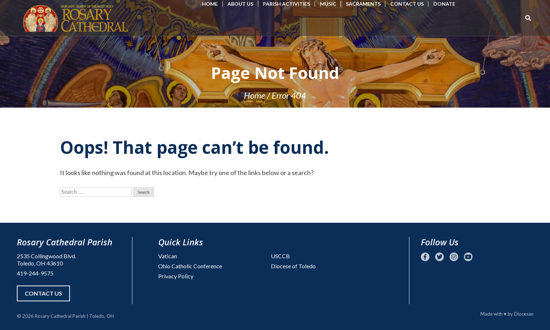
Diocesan (523, 314)
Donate (444, 4)
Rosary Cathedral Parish (60, 316)
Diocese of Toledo (293, 266)
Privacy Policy (175, 276)
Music (328, 4)
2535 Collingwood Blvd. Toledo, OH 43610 (46, 260)
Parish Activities (286, 4)
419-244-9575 (35, 273)
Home (210, 4)
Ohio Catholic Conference (190, 266)
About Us (240, 4)
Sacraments (363, 4)
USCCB (280, 256)
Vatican (167, 256)
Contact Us (407, 4)
